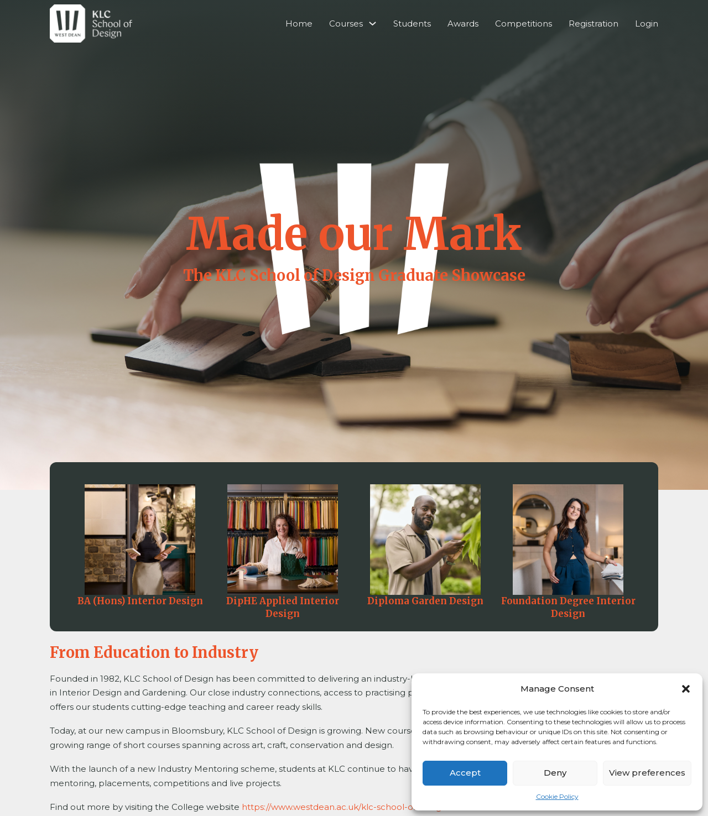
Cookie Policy (557, 796)
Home (299, 23)
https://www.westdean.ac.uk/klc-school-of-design (344, 807)
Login (646, 23)
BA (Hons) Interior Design (140, 601)
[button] (685, 688)
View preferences (647, 772)
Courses (346, 23)
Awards (462, 23)
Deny (555, 772)
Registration (593, 23)
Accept (465, 772)
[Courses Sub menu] (372, 23)
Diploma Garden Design (425, 601)
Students (412, 23)
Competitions (523, 23)
